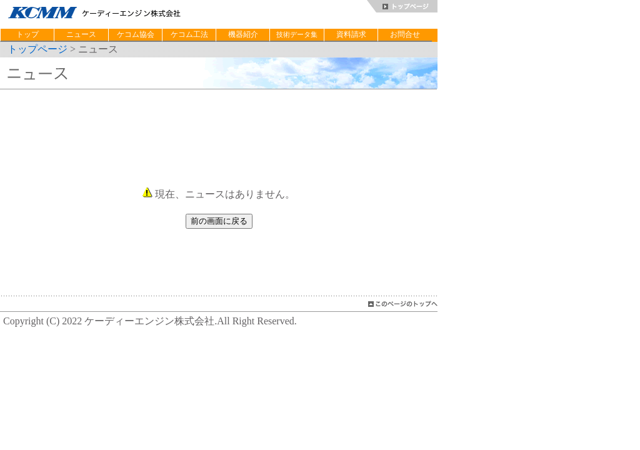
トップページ (38, 49)
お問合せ (405, 34)
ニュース (81, 34)
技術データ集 (297, 34)
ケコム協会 (135, 34)
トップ (27, 34)
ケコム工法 (189, 34)
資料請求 (351, 34)
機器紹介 (243, 34)
